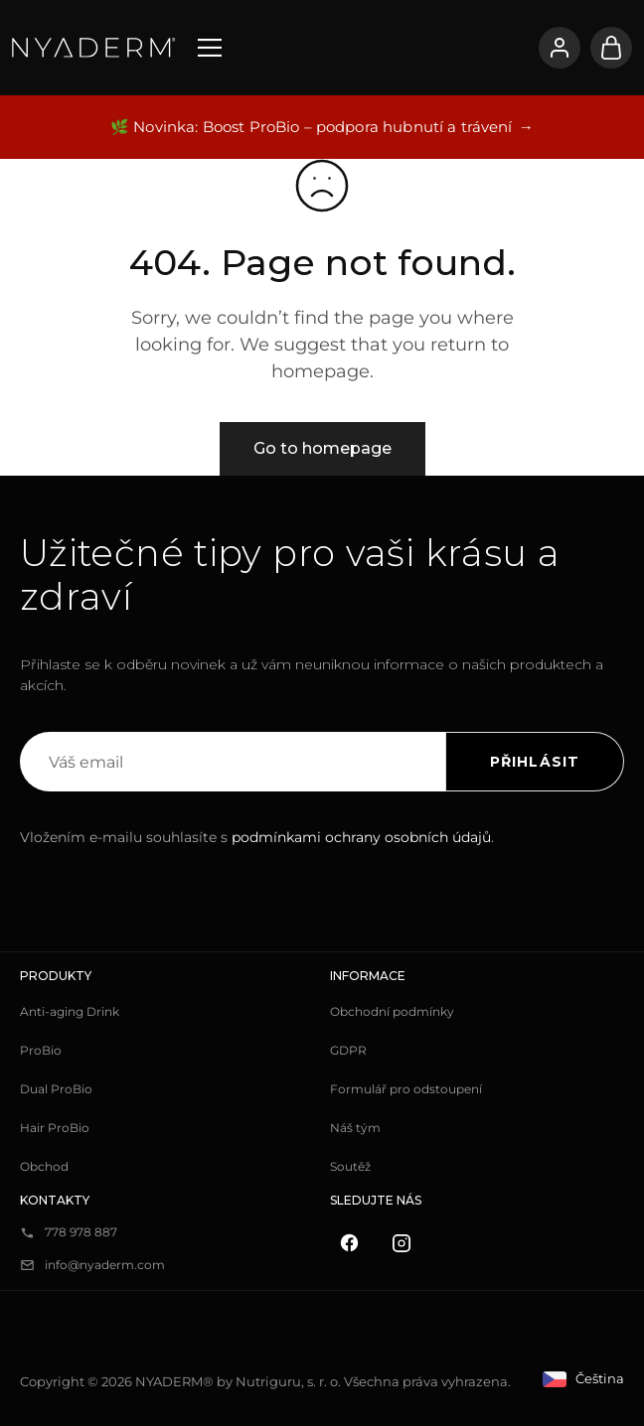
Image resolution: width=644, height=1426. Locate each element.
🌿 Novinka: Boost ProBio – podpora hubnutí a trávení (311, 126)
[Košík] (611, 48)
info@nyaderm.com (105, 1264)
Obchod (44, 1166)
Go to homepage (322, 448)
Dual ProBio (56, 1088)
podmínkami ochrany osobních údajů (361, 837)
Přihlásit (534, 762)
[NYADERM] (94, 48)
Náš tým (355, 1127)
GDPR (348, 1050)
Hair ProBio (54, 1127)
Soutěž (350, 1166)
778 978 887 (81, 1231)
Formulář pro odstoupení (406, 1088)
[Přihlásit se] (559, 48)
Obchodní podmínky (392, 1011)
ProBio (41, 1050)
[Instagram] (401, 1243)
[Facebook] (350, 1243)
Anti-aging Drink (69, 1011)
